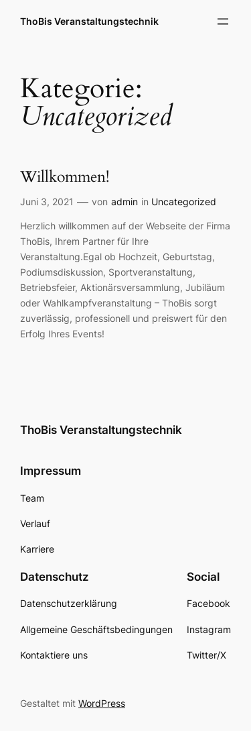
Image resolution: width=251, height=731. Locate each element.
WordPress (101, 703)
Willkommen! (64, 177)
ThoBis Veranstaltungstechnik (89, 21)
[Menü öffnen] (223, 21)
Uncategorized (183, 201)
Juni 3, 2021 (47, 201)
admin (124, 201)
